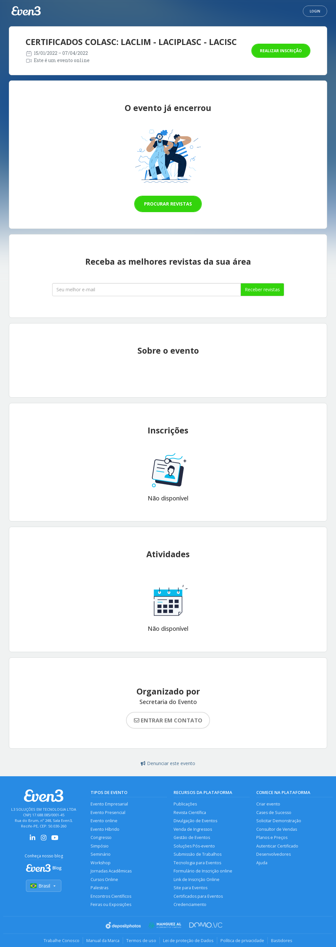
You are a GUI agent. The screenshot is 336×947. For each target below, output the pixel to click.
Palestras (99, 888)
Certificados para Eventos (198, 896)
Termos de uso (141, 940)
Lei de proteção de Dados (188, 940)
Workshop (101, 863)
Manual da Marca (102, 940)
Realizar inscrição (281, 51)
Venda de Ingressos (193, 829)
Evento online (104, 821)
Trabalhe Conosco (61, 940)
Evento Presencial (108, 812)
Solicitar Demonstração (278, 821)
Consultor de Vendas (276, 829)
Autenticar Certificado (277, 846)
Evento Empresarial (109, 804)
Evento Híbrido (105, 829)
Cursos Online (104, 879)
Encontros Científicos (111, 896)
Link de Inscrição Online (197, 879)
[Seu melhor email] (146, 289)
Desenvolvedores (273, 854)
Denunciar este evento (168, 763)
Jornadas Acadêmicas (111, 871)
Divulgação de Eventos (195, 821)
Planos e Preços (271, 837)
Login (315, 11)
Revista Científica (190, 812)
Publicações (185, 804)
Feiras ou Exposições (111, 904)
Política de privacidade (242, 940)
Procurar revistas (168, 204)
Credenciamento (190, 904)
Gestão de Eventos (192, 837)
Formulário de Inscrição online (203, 871)
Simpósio (100, 846)
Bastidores (281, 940)
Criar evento (268, 804)
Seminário (101, 854)
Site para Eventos (190, 888)
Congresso (101, 837)
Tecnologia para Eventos (197, 863)
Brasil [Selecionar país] (43, 886)
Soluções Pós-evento (194, 846)
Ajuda (261, 863)
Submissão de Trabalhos (197, 854)
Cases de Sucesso (273, 812)
